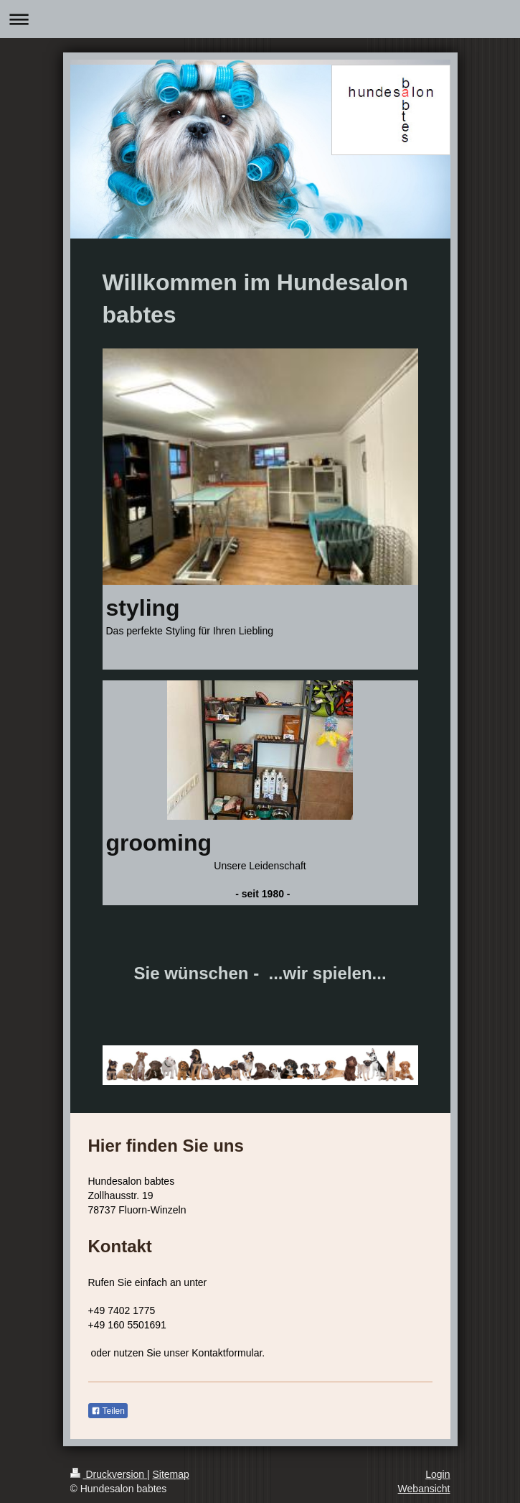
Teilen (108, 1411)
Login (437, 1474)
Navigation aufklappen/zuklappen (260, 19)
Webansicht (424, 1488)
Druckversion (108, 1474)
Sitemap (171, 1474)
